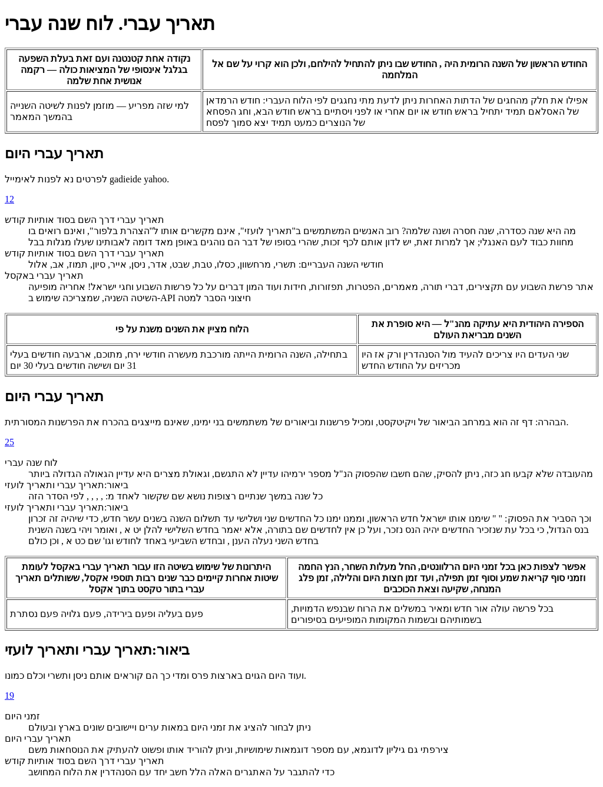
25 (9, 442)
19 (9, 696)
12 (9, 199)
